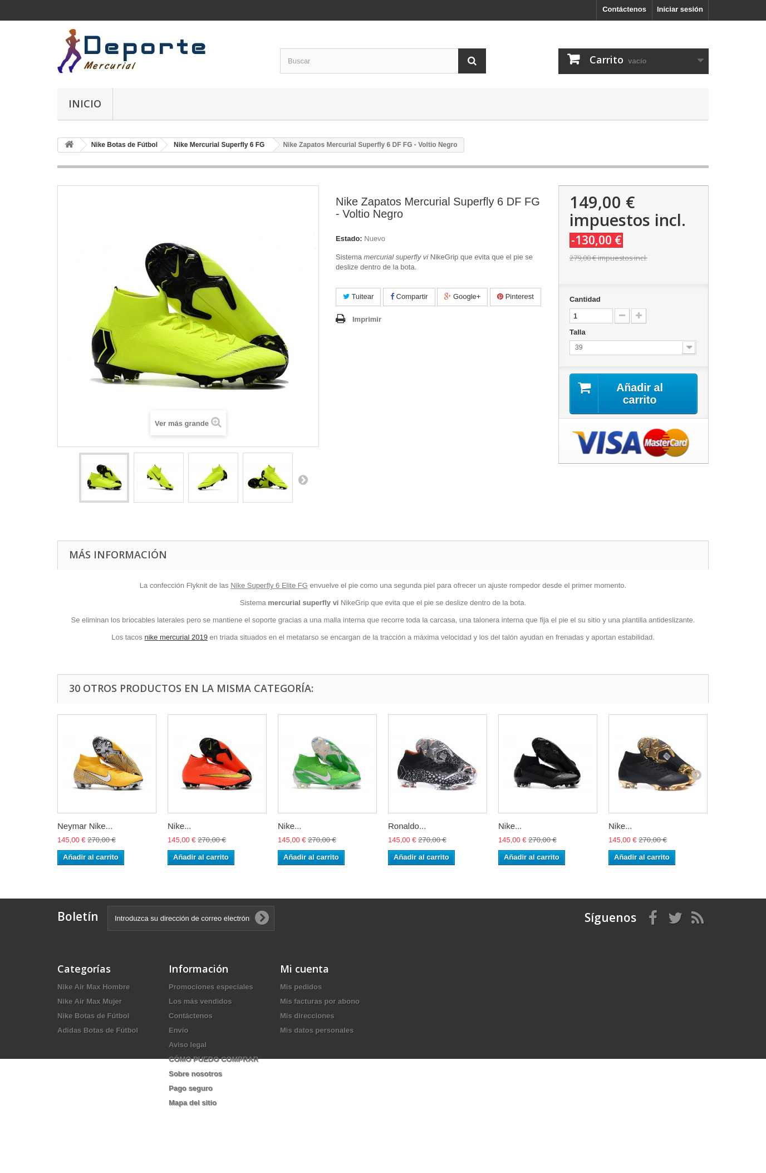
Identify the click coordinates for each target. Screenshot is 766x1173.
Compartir (409, 296)
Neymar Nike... (84, 826)
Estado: (349, 238)
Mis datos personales (316, 1030)
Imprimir (366, 319)
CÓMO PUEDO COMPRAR (213, 1059)
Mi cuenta (304, 968)
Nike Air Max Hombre (93, 987)
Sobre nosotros (195, 1073)
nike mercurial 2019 (175, 637)
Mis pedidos (301, 987)
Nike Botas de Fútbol (93, 1016)
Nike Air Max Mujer (89, 1001)
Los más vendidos (200, 1001)
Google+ (462, 296)
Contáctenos (624, 9)
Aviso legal (188, 1045)
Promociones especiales (211, 987)
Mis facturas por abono (320, 1001)
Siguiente (302, 479)
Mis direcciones (307, 1016)
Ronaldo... (407, 826)
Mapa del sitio (193, 1102)
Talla (578, 332)
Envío (178, 1030)
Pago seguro (191, 1088)
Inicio (84, 103)
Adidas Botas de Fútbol (97, 1030)
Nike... (180, 826)
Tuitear (358, 296)
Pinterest (515, 296)
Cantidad (585, 299)
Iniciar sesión (680, 9)
